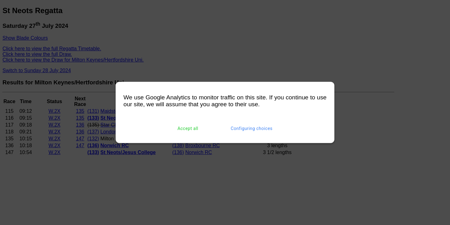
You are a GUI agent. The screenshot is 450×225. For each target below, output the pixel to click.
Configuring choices (251, 128)
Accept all (188, 128)
